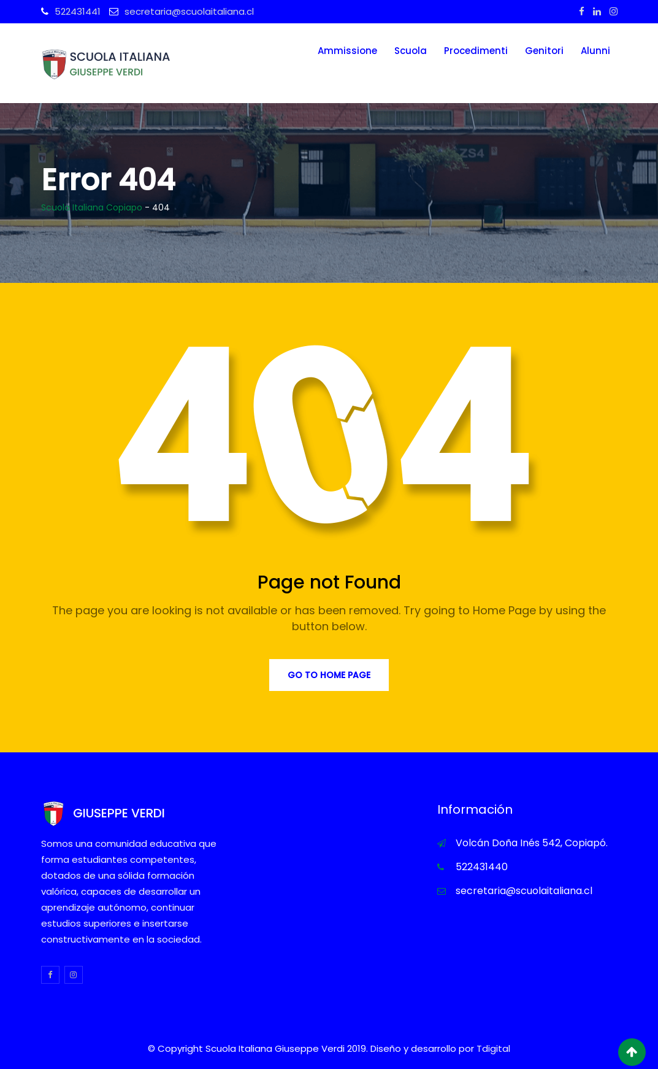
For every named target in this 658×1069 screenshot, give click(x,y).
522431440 (482, 867)
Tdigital (493, 1048)
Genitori (544, 50)
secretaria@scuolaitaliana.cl (189, 11)
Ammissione (347, 50)
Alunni (595, 50)
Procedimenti (476, 50)
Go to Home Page (329, 675)
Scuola (410, 50)
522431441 (78, 11)
